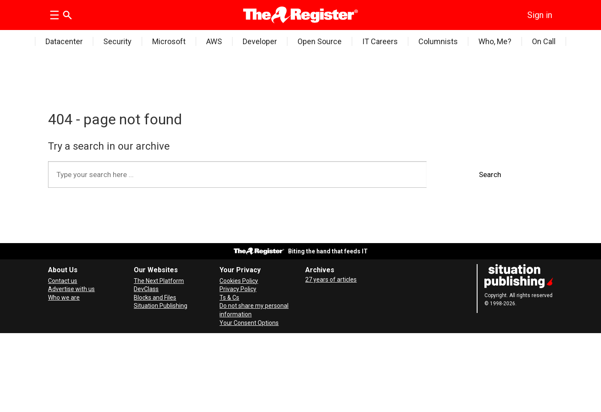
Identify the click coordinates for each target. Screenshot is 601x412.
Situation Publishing (160, 305)
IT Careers (380, 41)
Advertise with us (71, 289)
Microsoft (169, 41)
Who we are (64, 297)
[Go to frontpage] (301, 15)
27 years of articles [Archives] (331, 279)
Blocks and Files (155, 297)
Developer (260, 41)
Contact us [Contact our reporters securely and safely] (62, 280)
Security (117, 41)
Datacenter (64, 41)
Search (490, 174)
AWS (214, 41)
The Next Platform (159, 280)
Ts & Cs (229, 297)
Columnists (438, 41)
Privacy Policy (237, 289)
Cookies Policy (238, 280)
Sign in (539, 15)
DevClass (146, 289)
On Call (544, 41)
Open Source (319, 41)
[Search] (67, 15)
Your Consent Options (249, 322)
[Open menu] (54, 15)
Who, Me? (494, 41)
